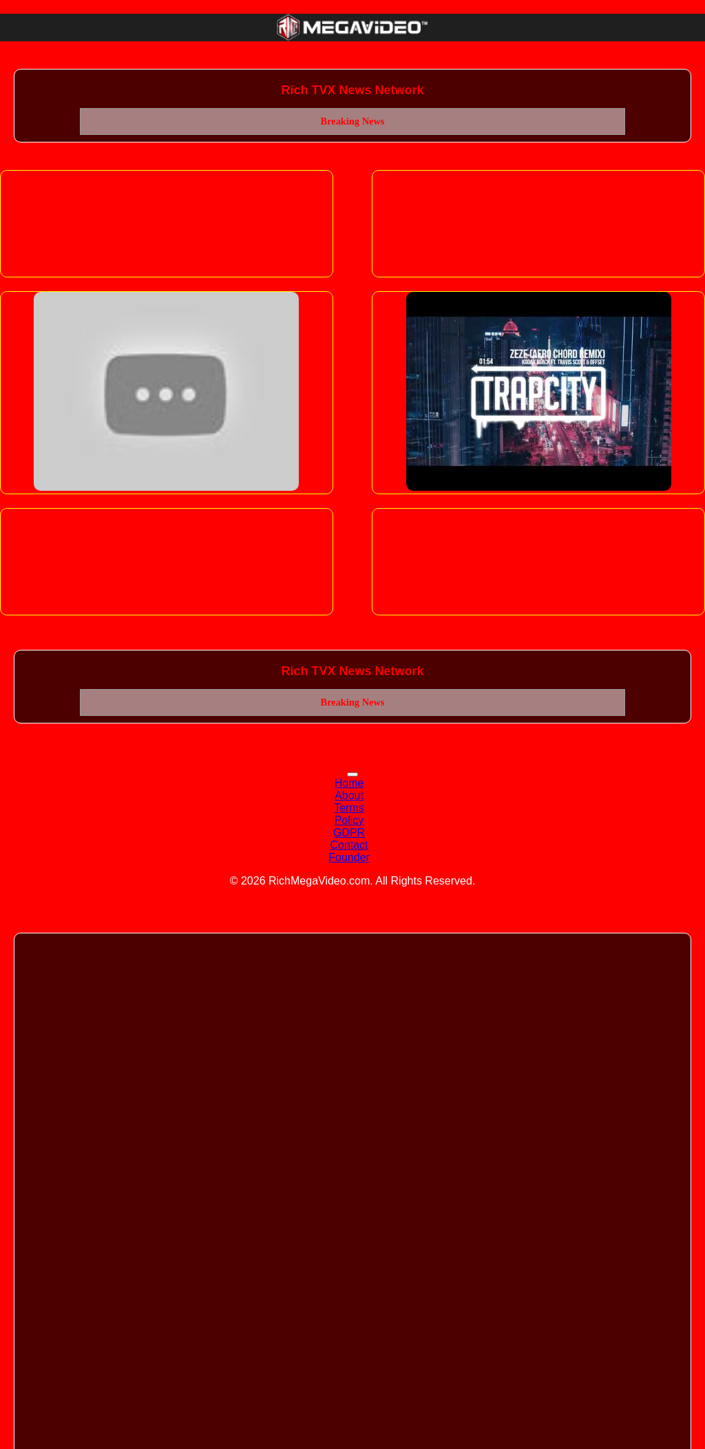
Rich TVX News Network (352, 90)
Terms (349, 808)
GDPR (349, 832)
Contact (349, 845)
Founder (349, 857)
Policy (349, 820)
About (349, 795)
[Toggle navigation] (352, 774)
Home (349, 783)
